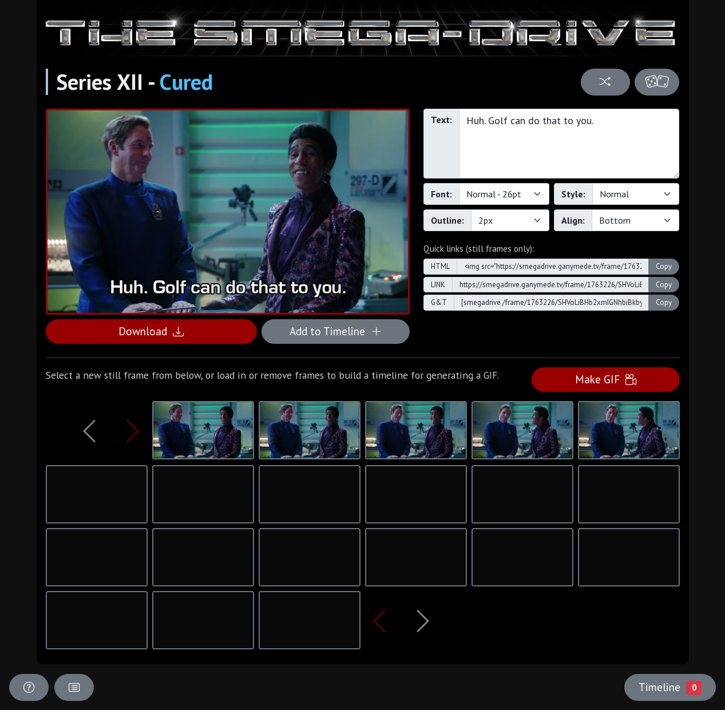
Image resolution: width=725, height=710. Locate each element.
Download (151, 331)
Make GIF (605, 379)
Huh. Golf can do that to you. (569, 144)
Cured (186, 82)
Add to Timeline (336, 331)
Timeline (670, 687)
